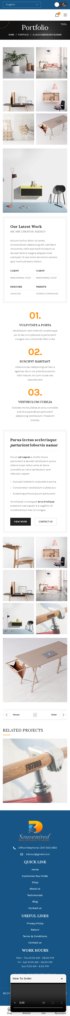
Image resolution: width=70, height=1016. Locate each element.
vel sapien (24, 457)
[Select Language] (22, 5)
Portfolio (23, 35)
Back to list (35, 715)
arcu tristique (46, 501)
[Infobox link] (35, 326)
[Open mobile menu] (65, 15)
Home (11, 35)
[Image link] (35, 180)
